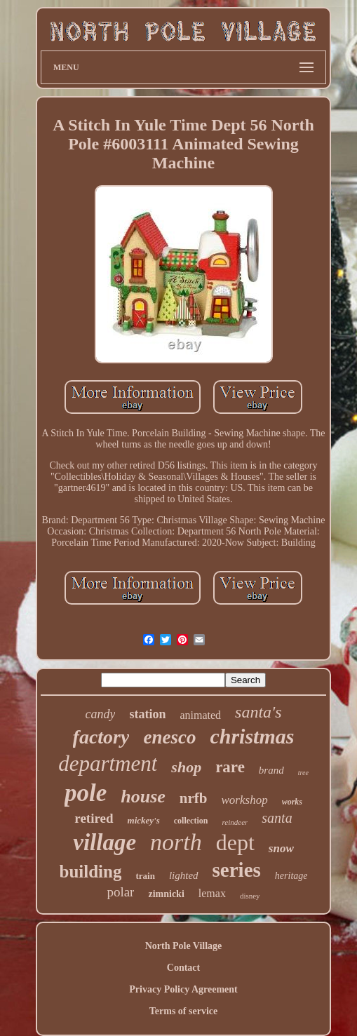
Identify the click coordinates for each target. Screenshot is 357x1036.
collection (191, 821)
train (144, 875)
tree (303, 772)
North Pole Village (183, 946)
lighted (183, 875)
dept (235, 842)
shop (186, 767)
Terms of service (183, 1011)
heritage (291, 875)
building (91, 871)
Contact (183, 967)
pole (86, 793)
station (147, 714)
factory (101, 737)
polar (120, 891)
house (143, 796)
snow (281, 848)
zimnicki (166, 894)
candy (100, 714)
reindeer (235, 822)
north (176, 842)
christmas (252, 736)
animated (200, 715)
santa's (258, 712)
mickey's (144, 820)
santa (277, 818)
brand (271, 770)
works (292, 802)
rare (230, 767)
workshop (245, 800)
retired (93, 818)
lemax (212, 893)
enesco (169, 737)
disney (250, 896)
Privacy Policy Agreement (183, 989)
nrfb (194, 798)
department (107, 763)
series (237, 870)
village (104, 842)
